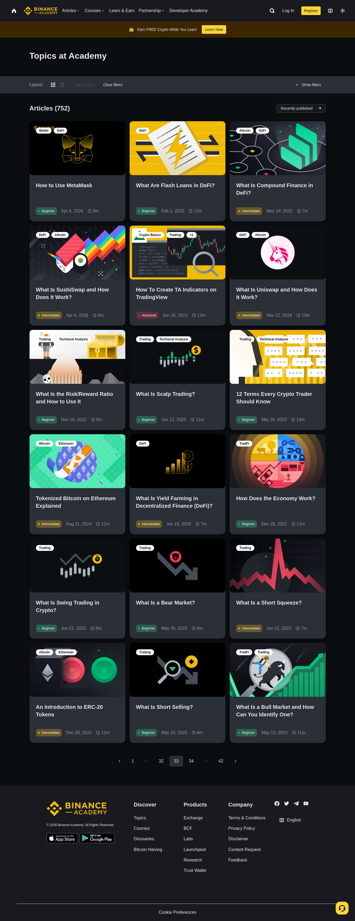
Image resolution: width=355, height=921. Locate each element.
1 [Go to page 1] (133, 761)
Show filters (307, 84)
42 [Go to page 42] (220, 761)
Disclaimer (238, 839)
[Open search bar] (270, 11)
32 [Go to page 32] (161, 761)
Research (193, 860)
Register (311, 11)
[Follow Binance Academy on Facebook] (277, 803)
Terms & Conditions (247, 818)
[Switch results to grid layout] (53, 84)
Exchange (193, 818)
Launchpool (195, 849)
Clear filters (112, 85)
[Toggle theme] (343, 10)
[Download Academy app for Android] (96, 839)
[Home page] (41, 10)
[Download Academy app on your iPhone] (62, 839)
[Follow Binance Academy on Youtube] (306, 803)
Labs (188, 839)
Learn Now (214, 29)
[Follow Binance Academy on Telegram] (296, 803)
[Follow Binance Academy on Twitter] (286, 803)
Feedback (237, 860)
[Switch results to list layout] (61, 84)
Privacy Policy (241, 828)
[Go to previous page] (119, 761)
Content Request (244, 849)
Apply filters (84, 85)
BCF (188, 828)
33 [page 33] (176, 761)
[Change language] (330, 11)
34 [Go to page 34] (191, 761)
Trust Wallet (195, 870)
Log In (288, 10)
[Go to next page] (235, 761)
